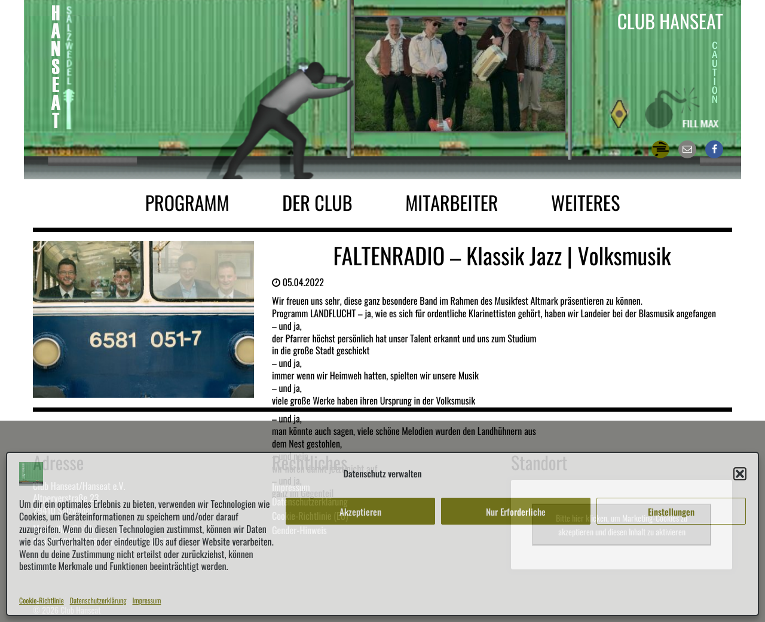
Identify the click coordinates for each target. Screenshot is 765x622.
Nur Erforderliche (516, 511)
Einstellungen (671, 511)
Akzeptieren (360, 511)
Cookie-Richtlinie (41, 601)
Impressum (147, 601)
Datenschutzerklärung (98, 601)
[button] (740, 474)
